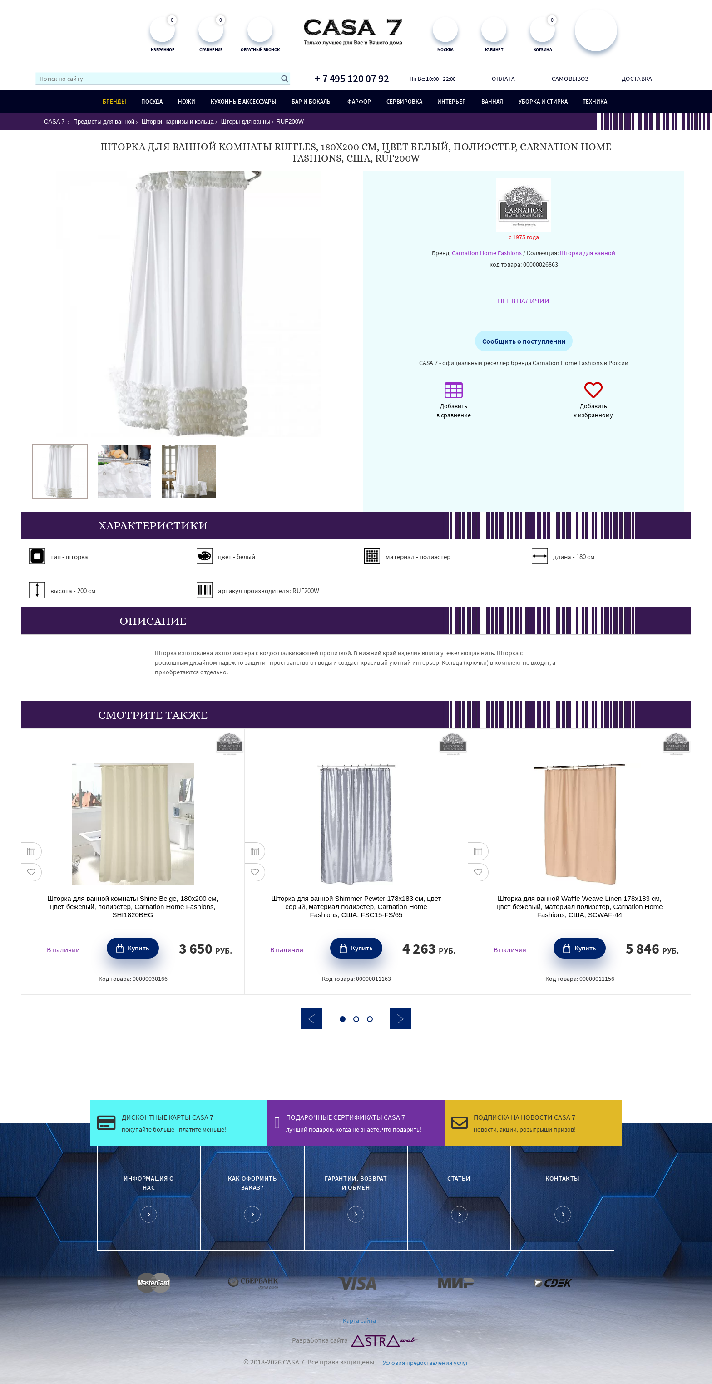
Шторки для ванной (587, 253)
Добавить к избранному (593, 404)
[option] (60, 471)
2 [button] (356, 1019)
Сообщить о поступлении (523, 341)
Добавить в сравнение (453, 404)
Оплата (503, 78)
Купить (138, 948)
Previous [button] (311, 1018)
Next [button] (400, 1018)
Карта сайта (359, 1320)
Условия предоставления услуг (426, 1362)
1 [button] (343, 1019)
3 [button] (370, 1019)
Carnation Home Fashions (487, 253)
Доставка (637, 78)
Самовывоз (570, 78)
